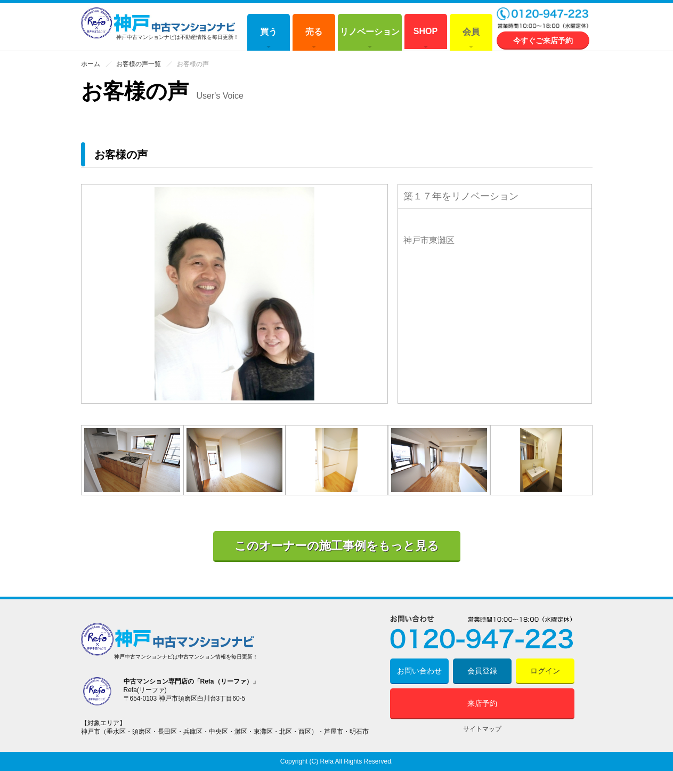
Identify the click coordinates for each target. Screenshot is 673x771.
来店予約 (482, 703)
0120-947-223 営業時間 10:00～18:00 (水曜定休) (543, 18)
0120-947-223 (482, 632)
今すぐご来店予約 (543, 40)
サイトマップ (482, 729)
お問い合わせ (419, 670)
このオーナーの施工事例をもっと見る (336, 545)
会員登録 (482, 670)
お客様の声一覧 (138, 64)
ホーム (90, 64)
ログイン (545, 670)
